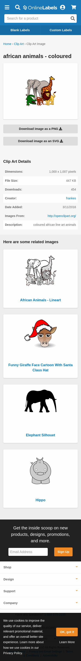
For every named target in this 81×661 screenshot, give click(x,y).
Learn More (67, 642)
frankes (71, 198)
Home (7, 44)
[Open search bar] (17, 7)
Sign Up (63, 551)
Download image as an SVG (40, 141)
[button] (7, 7)
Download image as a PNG (40, 129)
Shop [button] (7, 567)
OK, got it (67, 632)
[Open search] (73, 18)
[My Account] (62, 7)
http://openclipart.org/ (62, 216)
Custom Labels (61, 30)
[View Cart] (73, 7)
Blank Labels (20, 30)
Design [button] (8, 579)
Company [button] (10, 603)
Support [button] (9, 591)
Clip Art (19, 44)
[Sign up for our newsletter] (28, 552)
